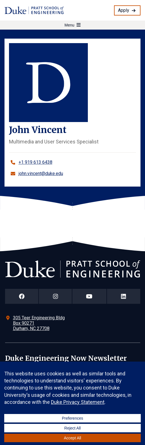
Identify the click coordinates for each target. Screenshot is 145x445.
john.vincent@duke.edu (41, 173)
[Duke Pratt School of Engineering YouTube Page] (89, 296)
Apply (123, 10)
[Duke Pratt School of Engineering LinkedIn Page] (123, 296)
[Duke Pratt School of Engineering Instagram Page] (55, 296)
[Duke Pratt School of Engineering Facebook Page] (22, 296)
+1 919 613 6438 (35, 162)
